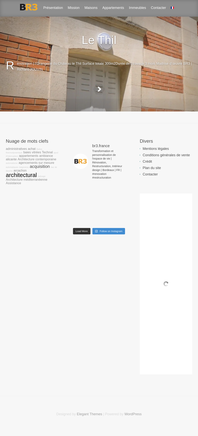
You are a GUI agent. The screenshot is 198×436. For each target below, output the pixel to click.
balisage (42, 186)
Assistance (13, 192)
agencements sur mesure (36, 172)
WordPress (133, 424)
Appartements (113, 8)
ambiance (46, 165)
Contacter (158, 8)
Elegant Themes (89, 424)
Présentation (53, 8)
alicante (11, 169)
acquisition (40, 176)
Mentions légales (156, 158)
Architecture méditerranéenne (26, 189)
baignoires (24, 177)
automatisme (12, 173)
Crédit (147, 171)
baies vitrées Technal (38, 162)
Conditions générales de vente (166, 165)
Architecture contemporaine (37, 169)
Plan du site (152, 178)
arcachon (20, 180)
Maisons (90, 8)
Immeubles (137, 8)
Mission (74, 8)
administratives (16, 158)
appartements (28, 165)
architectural (21, 184)
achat (32, 158)
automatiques (12, 177)
